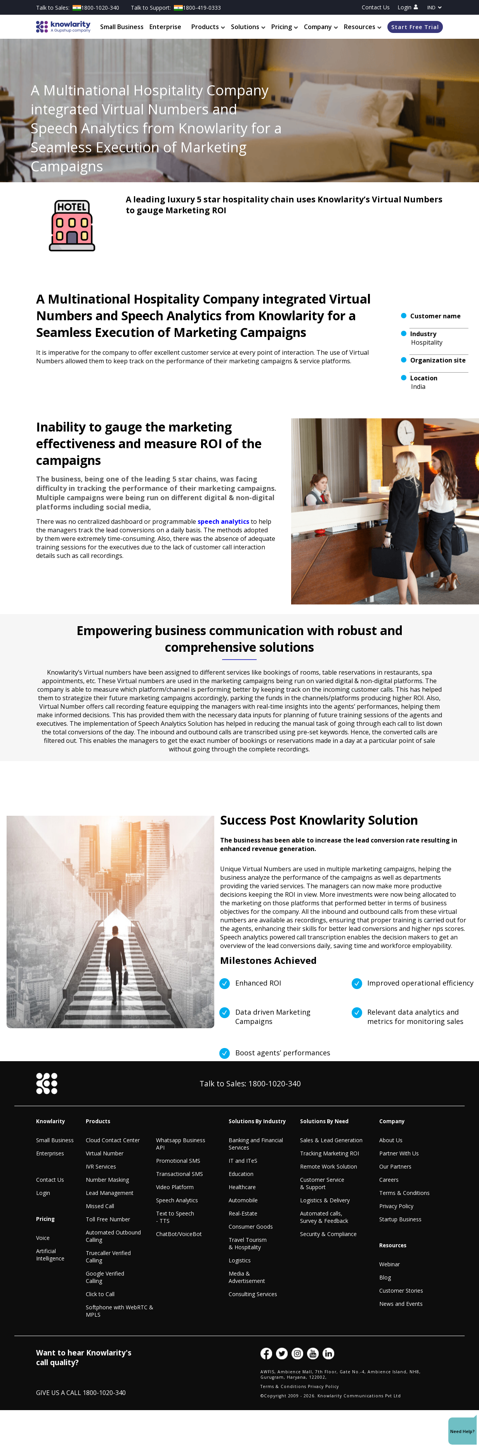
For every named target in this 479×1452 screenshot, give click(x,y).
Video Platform (175, 1187)
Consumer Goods (251, 1226)
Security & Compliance (328, 1234)
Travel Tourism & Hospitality (248, 1243)
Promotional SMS (178, 1160)
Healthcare (242, 1187)
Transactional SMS (179, 1173)
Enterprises (50, 1153)
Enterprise (165, 26)
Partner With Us (399, 1153)
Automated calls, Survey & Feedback (324, 1217)
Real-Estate (243, 1213)
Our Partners (395, 1166)
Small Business (122, 26)
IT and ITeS (243, 1160)
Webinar (389, 1264)
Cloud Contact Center (113, 1140)
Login (407, 7)
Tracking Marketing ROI (329, 1153)
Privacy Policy (396, 1206)
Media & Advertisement (247, 1277)
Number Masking (107, 1179)
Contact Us (376, 7)
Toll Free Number (108, 1219)
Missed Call (100, 1206)
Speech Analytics (177, 1200)
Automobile (243, 1200)
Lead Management (110, 1192)
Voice (43, 1237)
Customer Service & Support (322, 1183)
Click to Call (100, 1294)
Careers (389, 1179)
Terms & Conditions (404, 1192)
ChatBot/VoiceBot (179, 1234)
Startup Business (400, 1219)
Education (241, 1173)
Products (208, 26)
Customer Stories (401, 1290)
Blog (385, 1277)
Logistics (240, 1260)
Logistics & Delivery (325, 1200)
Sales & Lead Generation (331, 1140)
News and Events (401, 1303)
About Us (391, 1140)
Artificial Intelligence (50, 1254)
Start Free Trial (415, 27)
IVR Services (101, 1166)
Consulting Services (253, 1294)
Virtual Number (104, 1153)
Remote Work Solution (328, 1166)
